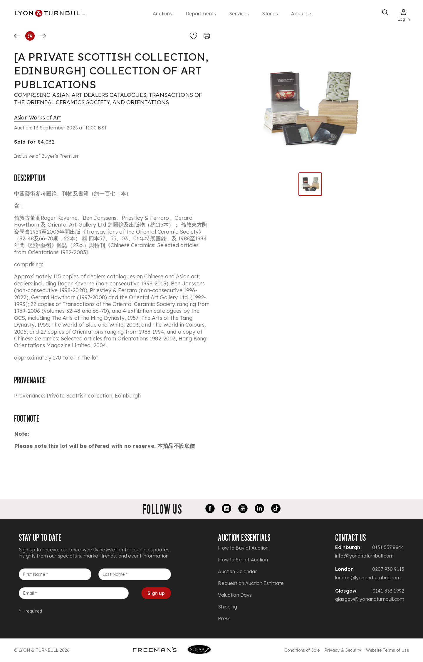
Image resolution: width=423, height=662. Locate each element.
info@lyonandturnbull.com (364, 556)
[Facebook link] (210, 509)
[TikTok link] (276, 509)
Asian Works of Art (37, 117)
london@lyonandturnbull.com (368, 578)
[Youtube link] (243, 509)
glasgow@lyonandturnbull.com (369, 599)
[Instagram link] (226, 509)
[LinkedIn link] (259, 509)
